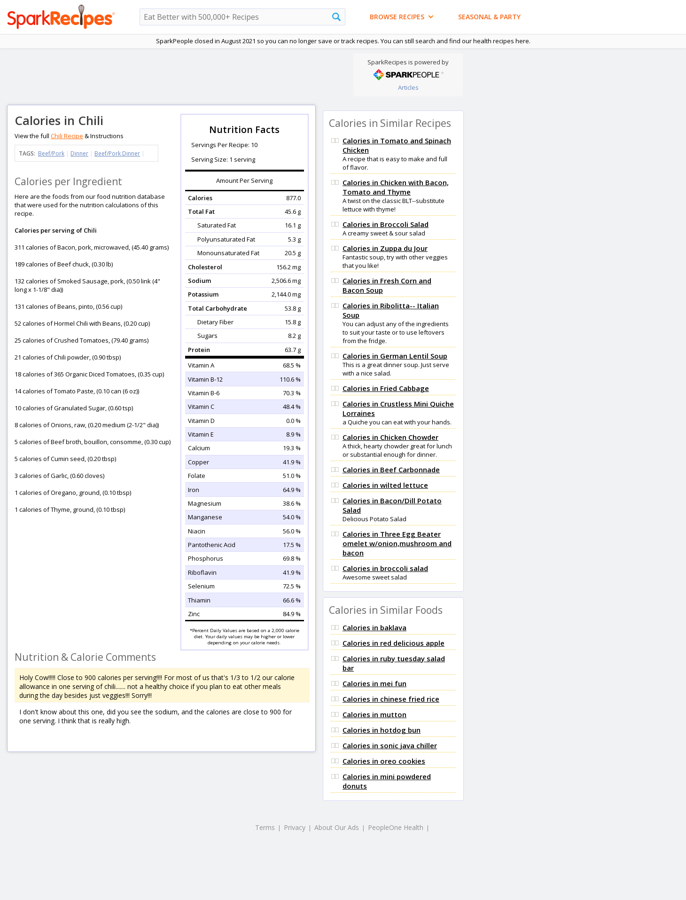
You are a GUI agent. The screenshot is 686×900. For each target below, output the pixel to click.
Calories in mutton (374, 714)
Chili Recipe (67, 136)
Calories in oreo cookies (384, 761)
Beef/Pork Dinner (117, 153)
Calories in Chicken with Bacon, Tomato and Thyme (396, 187)
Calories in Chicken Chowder (390, 437)
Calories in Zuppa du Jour (385, 248)
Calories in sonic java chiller (390, 745)
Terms (265, 827)
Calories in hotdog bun (382, 730)
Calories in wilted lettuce (385, 485)
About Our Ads (336, 827)
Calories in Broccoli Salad (386, 224)
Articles (408, 87)
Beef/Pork (51, 153)
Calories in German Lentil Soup (395, 355)
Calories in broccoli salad (385, 568)
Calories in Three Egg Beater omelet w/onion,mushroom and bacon (397, 543)
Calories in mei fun (374, 683)
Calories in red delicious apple (393, 643)
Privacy (294, 827)
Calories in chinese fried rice (391, 699)
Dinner (79, 153)
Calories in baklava (374, 627)
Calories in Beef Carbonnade (391, 469)
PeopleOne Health (395, 827)
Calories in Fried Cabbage (386, 388)
